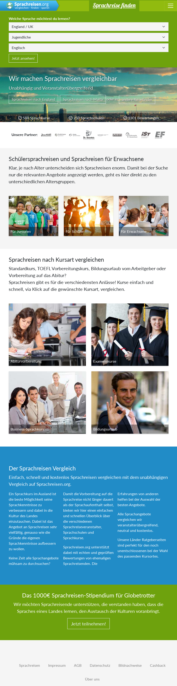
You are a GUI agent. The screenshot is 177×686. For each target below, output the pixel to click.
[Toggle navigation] (170, 5)
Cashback (158, 665)
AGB (77, 665)
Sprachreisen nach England (33, 99)
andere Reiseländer (137, 99)
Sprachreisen (29, 665)
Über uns (92, 679)
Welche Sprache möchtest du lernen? (39, 18)
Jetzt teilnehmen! (88, 623)
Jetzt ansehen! (23, 58)
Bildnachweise (130, 665)
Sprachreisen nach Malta (83, 99)
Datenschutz (100, 665)
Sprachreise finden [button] (114, 5)
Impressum (57, 665)
